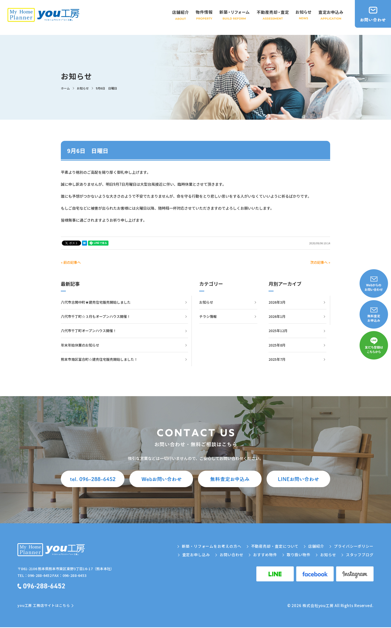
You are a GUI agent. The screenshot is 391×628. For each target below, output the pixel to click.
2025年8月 (277, 345)
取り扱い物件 (298, 554)
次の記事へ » (320, 262)
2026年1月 (277, 316)
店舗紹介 (316, 546)
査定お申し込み (196, 554)
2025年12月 (278, 330)
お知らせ (206, 302)
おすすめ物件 (265, 554)
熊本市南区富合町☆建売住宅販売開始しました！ (99, 359)
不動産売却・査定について (275, 546)
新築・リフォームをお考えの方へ (211, 546)
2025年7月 (277, 359)
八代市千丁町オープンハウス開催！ (88, 330)
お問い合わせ (231, 554)
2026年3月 (277, 302)
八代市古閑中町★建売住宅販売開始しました (96, 302)
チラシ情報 (208, 316)
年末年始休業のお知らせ (80, 345)
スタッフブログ (360, 554)
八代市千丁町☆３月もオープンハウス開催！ (95, 316)
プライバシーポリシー (354, 546)
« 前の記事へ (71, 262)
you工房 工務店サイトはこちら (43, 606)
